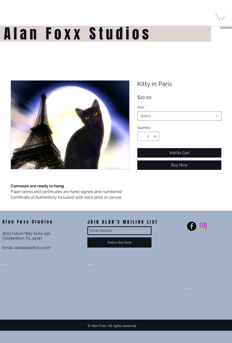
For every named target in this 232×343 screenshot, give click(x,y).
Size (141, 107)
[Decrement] (141, 136)
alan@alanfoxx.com (32, 247)
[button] (220, 17)
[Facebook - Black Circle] (191, 226)
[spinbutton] (148, 136)
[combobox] (179, 116)
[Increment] (155, 136)
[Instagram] (203, 226)
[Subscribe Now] (119, 242)
